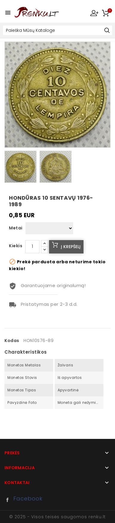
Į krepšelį (71, 247)
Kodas (11, 341)
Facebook (8, 499)
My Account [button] (94, 12)
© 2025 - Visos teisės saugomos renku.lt (57, 517)
